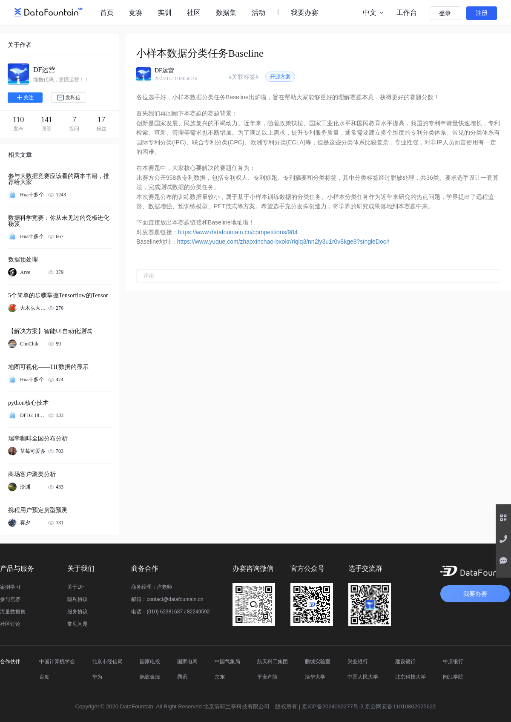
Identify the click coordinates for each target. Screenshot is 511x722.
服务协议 (77, 612)
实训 (165, 12)
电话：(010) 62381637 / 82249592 (170, 612)
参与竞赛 (10, 599)
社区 (194, 12)
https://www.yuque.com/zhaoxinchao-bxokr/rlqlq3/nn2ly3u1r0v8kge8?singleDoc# (283, 241)
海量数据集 (13, 612)
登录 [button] (445, 13)
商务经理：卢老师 (151, 587)
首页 (107, 12)
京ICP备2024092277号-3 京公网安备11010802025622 (369, 706)
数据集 (226, 12)
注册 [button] (482, 13)
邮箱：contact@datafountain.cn (167, 599)
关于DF (75, 587)
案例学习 (10, 587)
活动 (258, 12)
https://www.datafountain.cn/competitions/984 (238, 232)
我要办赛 (304, 12)
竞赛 (136, 12)
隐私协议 (77, 599)
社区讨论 (10, 624)
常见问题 (77, 624)
